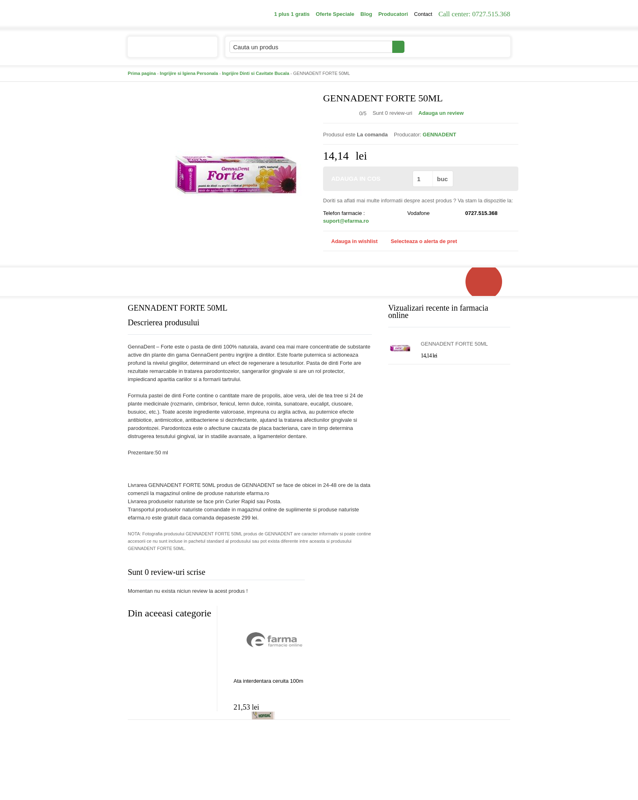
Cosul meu (483, 47)
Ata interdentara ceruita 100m (268, 681)
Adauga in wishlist (350, 241)
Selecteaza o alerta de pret (419, 241)
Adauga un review (440, 113)
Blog (366, 14)
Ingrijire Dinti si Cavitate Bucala (255, 73)
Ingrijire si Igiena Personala (189, 73)
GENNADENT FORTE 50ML (454, 344)
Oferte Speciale (335, 14)
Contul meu (432, 47)
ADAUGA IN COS (367, 178)
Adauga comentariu (343, 574)
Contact (423, 14)
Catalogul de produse (167, 50)
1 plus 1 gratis (292, 14)
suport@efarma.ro (346, 221)
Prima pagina (142, 73)
